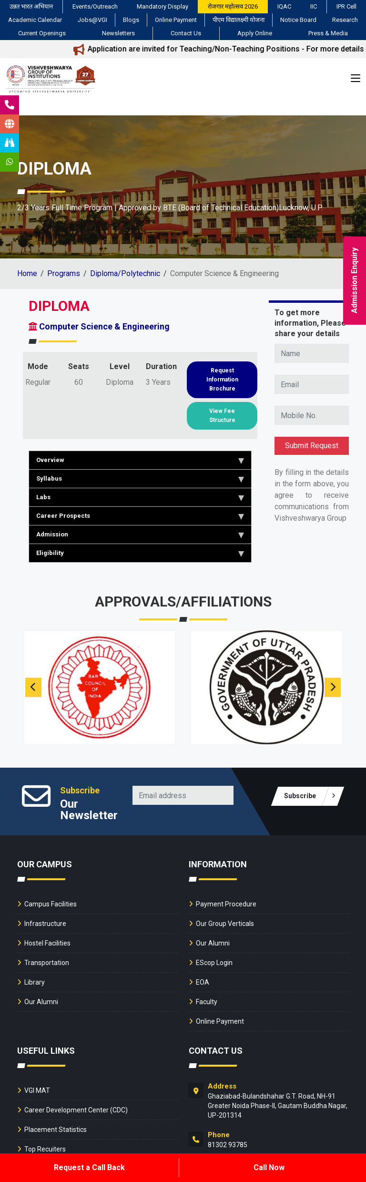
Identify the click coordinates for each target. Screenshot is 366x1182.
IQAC (284, 6)
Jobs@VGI (92, 19)
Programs (63, 273)
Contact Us (186, 33)
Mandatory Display (162, 6)
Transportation (46, 962)
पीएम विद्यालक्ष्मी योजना (238, 19)
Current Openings (42, 33)
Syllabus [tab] (140, 479)
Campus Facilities (50, 904)
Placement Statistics (55, 1129)
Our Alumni (41, 1002)
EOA (202, 982)
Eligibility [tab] (140, 553)
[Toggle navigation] (355, 80)
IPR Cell (346, 6)
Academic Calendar (35, 19)
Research (345, 19)
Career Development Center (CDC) (76, 1110)
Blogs (131, 19)
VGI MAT (37, 1090)
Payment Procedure (226, 904)
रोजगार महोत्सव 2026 (233, 6)
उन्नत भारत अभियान (31, 6)
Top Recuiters (45, 1149)
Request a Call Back (89, 1167)
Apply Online (254, 33)
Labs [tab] (140, 497)
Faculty (206, 1002)
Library (34, 982)
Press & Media (328, 33)
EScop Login (214, 962)
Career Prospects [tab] (140, 516)
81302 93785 (227, 1145)
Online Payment (176, 19)
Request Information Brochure (222, 379)
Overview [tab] (140, 460)
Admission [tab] (140, 534)
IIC (313, 6)
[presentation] (33, 687)
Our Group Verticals (225, 923)
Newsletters (118, 33)
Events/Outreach (95, 6)
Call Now (269, 1167)
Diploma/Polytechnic (125, 273)
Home (27, 273)
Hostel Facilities (47, 943)
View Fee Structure (222, 415)
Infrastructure (45, 923)
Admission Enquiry (354, 280)
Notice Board (298, 19)
